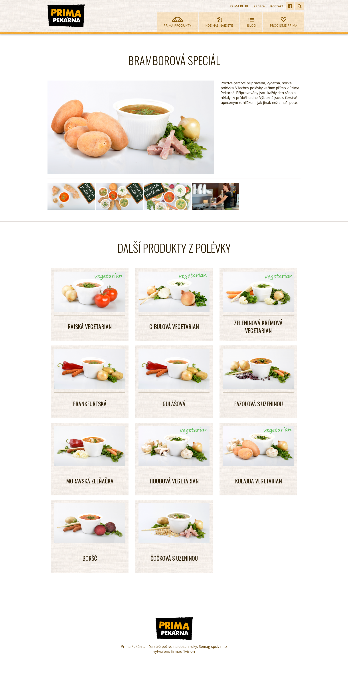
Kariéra (259, 6)
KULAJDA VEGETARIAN (258, 481)
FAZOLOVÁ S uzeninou (258, 403)
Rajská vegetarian (90, 326)
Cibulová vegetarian (174, 326)
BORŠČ (89, 558)
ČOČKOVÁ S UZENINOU (174, 558)
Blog (251, 22)
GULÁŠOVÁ (174, 403)
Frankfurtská (90, 403)
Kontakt (276, 6)
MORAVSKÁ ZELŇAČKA (89, 481)
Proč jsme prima (283, 22)
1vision (189, 651)
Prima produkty (177, 22)
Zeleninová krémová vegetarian (258, 326)
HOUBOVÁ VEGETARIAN (174, 481)
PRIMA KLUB (239, 6)
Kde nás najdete (219, 22)
